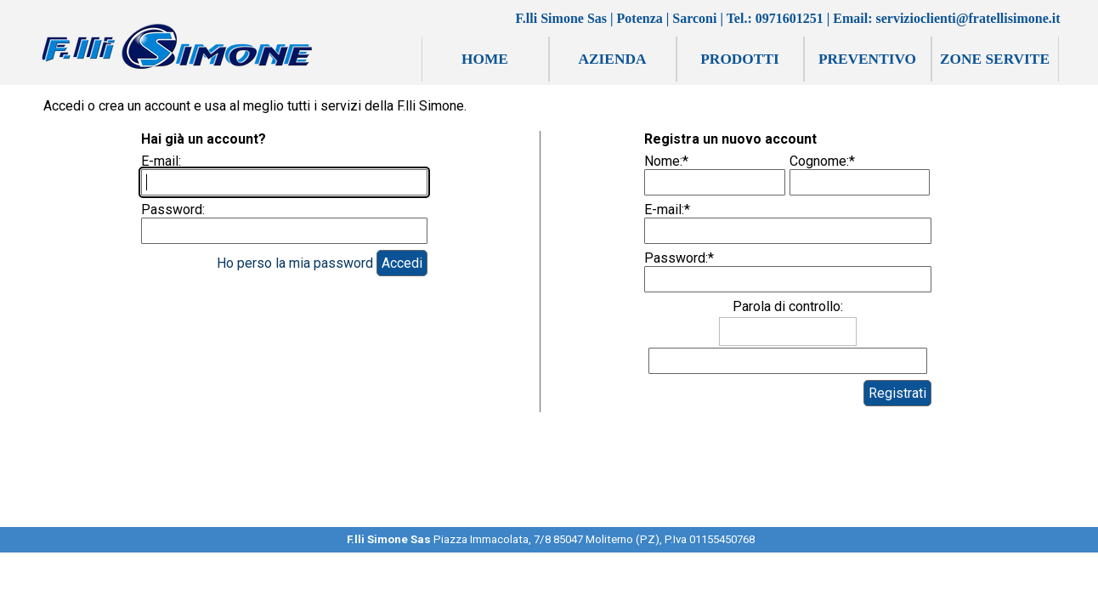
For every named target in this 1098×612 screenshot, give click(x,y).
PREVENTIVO (867, 59)
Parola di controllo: (788, 306)
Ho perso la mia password (295, 263)
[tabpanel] (550, 545)
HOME (484, 59)
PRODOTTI (739, 59)
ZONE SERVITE (995, 59)
